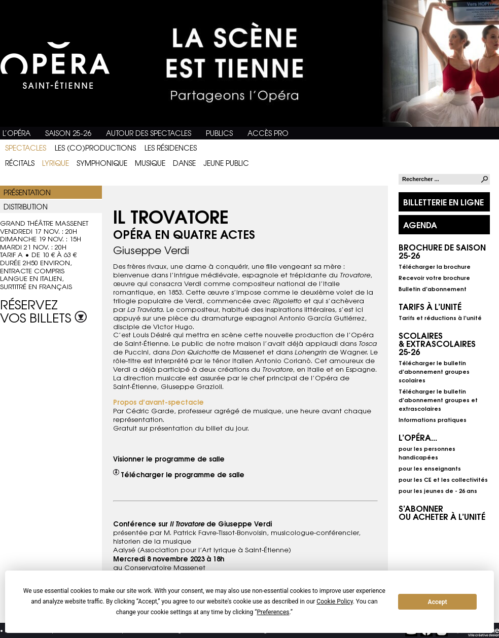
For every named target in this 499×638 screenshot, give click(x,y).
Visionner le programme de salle (169, 458)
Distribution (26, 206)
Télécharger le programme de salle (182, 474)
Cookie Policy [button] (334, 601)
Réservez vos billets (43, 309)
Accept (437, 602)
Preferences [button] (273, 612)
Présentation (27, 192)
